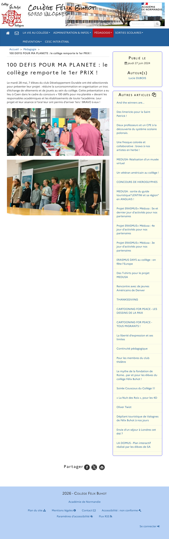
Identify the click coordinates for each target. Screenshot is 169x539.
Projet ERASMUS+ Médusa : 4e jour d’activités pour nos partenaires (136, 229)
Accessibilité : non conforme (121, 510)
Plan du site (37, 510)
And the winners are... (130, 102)
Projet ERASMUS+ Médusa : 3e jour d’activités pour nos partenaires (136, 246)
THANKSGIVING (127, 299)
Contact (89, 510)
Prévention (32, 41)
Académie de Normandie (84, 502)
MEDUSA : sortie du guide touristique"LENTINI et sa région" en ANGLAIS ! (138, 195)
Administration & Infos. (72, 32)
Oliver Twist (124, 407)
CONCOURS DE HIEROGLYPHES (137, 182)
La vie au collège (36, 32)
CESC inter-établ (57, 41)
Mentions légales (64, 510)
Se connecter (149, 526)
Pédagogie (103, 32)
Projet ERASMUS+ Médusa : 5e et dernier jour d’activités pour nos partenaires (137, 212)
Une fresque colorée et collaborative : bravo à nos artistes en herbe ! (133, 146)
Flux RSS (105, 516)
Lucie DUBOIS (137, 78)
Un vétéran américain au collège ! (138, 172)
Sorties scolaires (129, 32)
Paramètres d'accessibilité (75, 516)
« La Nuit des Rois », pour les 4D (137, 398)
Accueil (14, 49)
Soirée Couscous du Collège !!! (136, 388)
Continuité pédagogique (132, 348)
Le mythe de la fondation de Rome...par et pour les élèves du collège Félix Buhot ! (137, 375)
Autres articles (137, 94)
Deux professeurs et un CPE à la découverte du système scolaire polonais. (137, 129)
